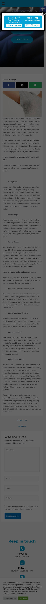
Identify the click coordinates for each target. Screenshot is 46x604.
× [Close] (44, 13)
